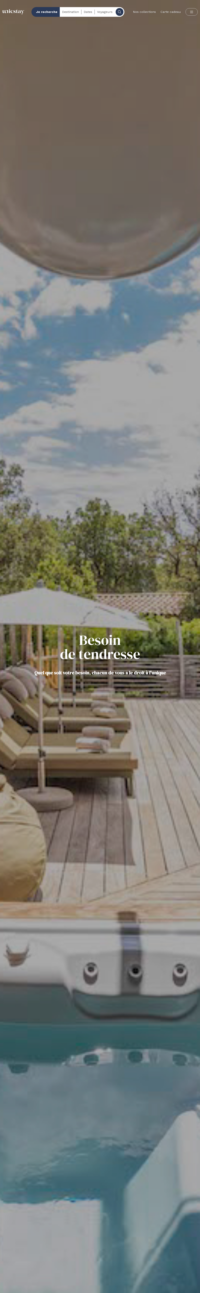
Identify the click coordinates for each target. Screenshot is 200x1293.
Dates (88, 12)
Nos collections (144, 12)
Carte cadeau (171, 12)
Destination (70, 12)
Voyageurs (104, 12)
